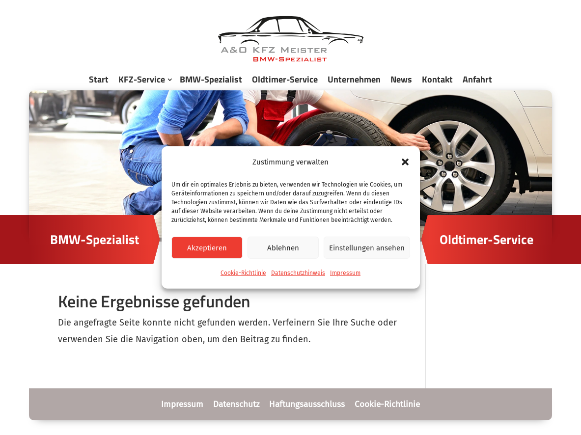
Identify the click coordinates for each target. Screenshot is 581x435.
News (401, 79)
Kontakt (437, 79)
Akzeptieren (207, 248)
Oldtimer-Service (285, 79)
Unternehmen (354, 79)
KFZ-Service (141, 79)
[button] (405, 162)
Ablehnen (283, 248)
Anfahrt (477, 79)
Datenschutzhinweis (298, 273)
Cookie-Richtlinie (243, 273)
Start (99, 79)
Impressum (345, 273)
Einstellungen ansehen (367, 248)
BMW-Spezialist (211, 79)
